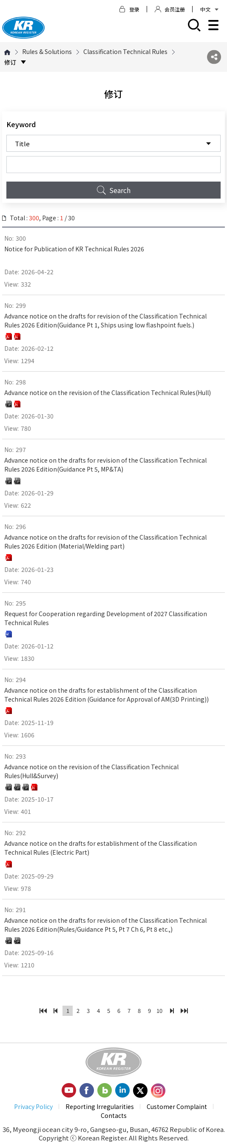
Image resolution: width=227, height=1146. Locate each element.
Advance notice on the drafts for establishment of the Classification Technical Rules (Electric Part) (100, 847)
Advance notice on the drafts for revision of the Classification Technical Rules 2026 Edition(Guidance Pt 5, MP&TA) (105, 464)
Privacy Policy (33, 1106)
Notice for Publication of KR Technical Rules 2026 (74, 249)
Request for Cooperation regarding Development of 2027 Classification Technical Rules (105, 618)
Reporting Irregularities (99, 1106)
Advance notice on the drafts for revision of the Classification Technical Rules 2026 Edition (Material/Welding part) (105, 541)
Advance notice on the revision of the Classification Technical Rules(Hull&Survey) (91, 771)
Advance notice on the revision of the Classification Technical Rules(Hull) (107, 392)
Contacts (114, 1115)
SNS (214, 57)
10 (159, 1011)
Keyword (21, 124)
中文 (209, 9)
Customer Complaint (177, 1106)
